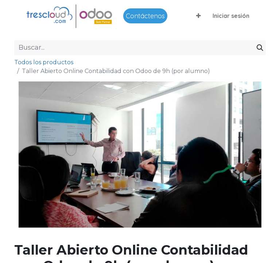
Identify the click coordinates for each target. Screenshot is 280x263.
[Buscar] (260, 47)
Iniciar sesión (231, 15)
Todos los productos (43, 62)
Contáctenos (145, 16)
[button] (198, 15)
